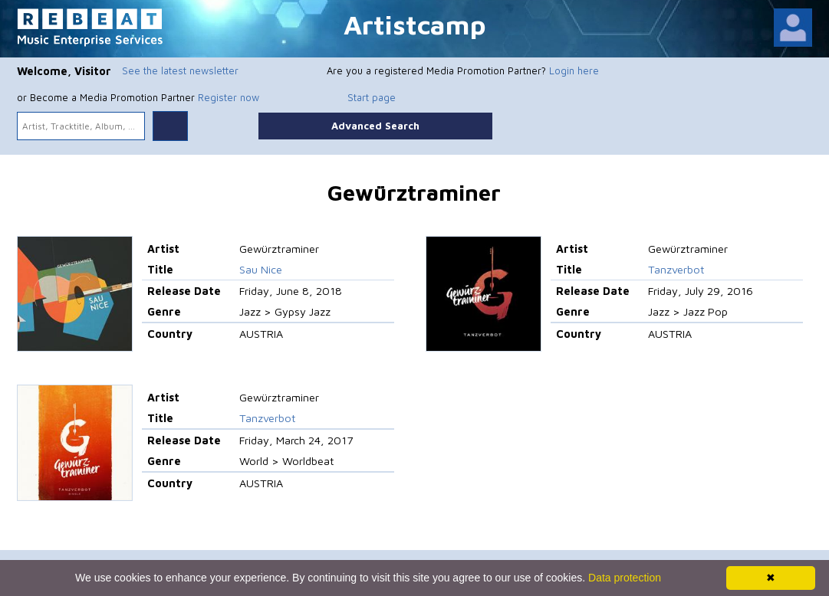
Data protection (624, 577)
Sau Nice (260, 269)
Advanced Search (375, 126)
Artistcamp (415, 24)
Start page (371, 97)
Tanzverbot (676, 269)
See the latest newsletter (180, 70)
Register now (228, 97)
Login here (574, 70)
